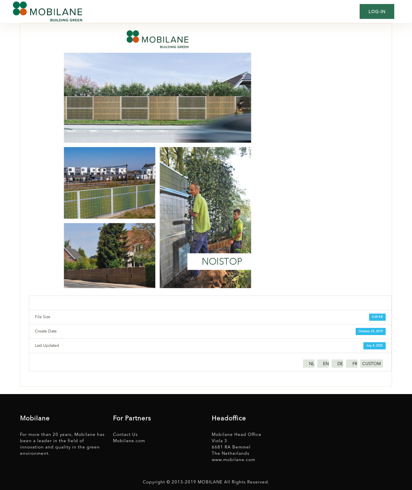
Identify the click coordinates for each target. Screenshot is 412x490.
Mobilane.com (129, 441)
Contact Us (125, 435)
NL (311, 364)
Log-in (377, 12)
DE (340, 364)
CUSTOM (371, 364)
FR (354, 364)
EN (326, 364)
